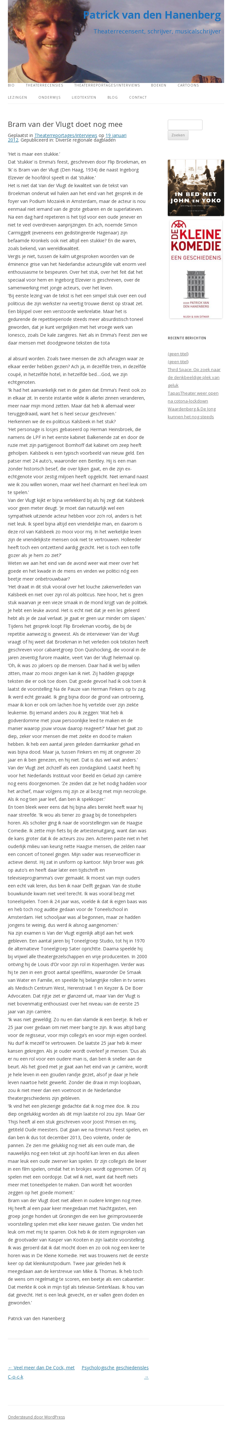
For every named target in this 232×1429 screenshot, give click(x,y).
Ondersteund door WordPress (36, 1417)
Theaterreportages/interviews (107, 85)
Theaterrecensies (44, 85)
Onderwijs (49, 97)
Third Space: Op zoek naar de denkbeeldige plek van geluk (194, 377)
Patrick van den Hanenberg (152, 14)
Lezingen (17, 97)
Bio (11, 85)
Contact (138, 97)
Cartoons (188, 85)
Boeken (158, 85)
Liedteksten (84, 97)
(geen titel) (178, 354)
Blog (112, 97)
